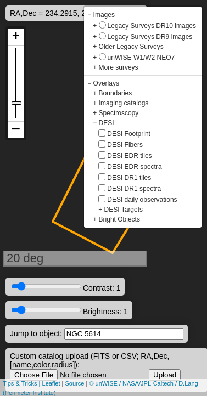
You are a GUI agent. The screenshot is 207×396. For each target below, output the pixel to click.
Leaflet (51, 383)
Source (75, 383)
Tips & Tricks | (22, 383)
